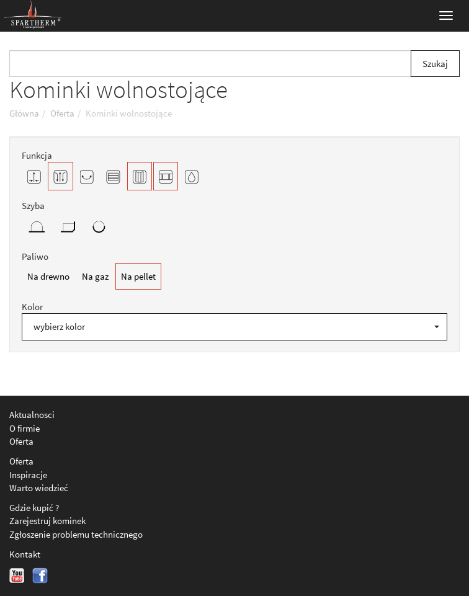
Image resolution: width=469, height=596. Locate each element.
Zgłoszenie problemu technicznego (76, 534)
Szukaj (435, 63)
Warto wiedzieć (38, 488)
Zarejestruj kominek (47, 521)
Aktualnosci (32, 414)
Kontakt (24, 554)
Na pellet (138, 276)
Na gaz (95, 276)
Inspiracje (28, 475)
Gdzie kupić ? (34, 508)
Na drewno (48, 276)
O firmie (24, 428)
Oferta (21, 441)
